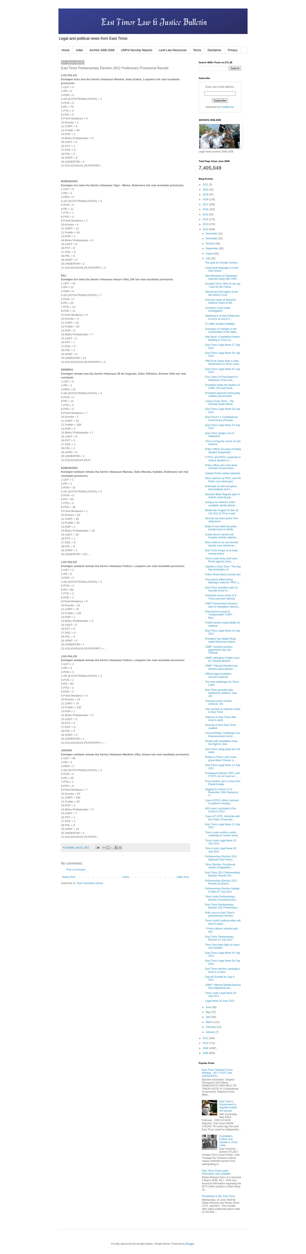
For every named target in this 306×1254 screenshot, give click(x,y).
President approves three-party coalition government (222, 395)
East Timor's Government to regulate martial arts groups (228, 1106)
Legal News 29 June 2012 (220, 1000)
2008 (206, 1053)
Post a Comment (75, 869)
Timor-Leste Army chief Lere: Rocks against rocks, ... (221, 560)
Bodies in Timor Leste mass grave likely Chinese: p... (220, 759)
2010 (206, 1043)
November (212, 238)
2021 (206, 184)
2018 (206, 199)
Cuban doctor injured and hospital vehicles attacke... (221, 536)
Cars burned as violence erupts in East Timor (222, 711)
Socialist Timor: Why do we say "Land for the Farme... (222, 285)
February (211, 1026)
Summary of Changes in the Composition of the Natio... (221, 330)
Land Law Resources (173, 50)
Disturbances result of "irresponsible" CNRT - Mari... (219, 614)
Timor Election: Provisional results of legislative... (220, 866)
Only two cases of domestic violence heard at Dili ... (220, 301)
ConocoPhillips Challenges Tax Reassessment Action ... (222, 735)
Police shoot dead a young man (223, 574)
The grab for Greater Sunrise (221, 262)
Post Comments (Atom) (89, 883)
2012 (206, 229)
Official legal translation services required (218, 675)
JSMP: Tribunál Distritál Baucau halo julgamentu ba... (223, 986)
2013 (206, 224)
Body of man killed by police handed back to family (221, 528)
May (208, 1012)
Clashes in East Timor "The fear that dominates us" (223, 568)
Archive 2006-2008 (102, 50)
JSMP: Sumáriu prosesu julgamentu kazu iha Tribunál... (218, 650)
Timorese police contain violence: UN (218, 702)
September (212, 248)
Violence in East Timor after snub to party (220, 719)
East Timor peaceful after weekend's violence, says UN (221, 693)
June (209, 1007)
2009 (206, 1048)
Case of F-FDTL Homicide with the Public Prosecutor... (222, 818)
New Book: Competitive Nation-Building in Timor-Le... (223, 338)
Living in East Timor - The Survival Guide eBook (219, 403)
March (210, 1022)
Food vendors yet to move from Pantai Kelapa (222, 783)
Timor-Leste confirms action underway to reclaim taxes (221, 834)
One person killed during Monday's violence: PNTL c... (223, 581)
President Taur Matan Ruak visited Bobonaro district (220, 640)
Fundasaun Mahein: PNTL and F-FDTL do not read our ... (222, 775)
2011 (206, 1038)
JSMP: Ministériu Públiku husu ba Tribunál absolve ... (222, 659)
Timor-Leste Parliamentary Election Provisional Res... (221, 898)
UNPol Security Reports (136, 50)
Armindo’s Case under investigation (217, 309)
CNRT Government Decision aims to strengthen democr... (222, 605)
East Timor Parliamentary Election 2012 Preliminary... (222, 906)
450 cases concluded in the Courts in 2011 (220, 810)
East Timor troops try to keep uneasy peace (221, 552)
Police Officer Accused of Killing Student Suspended (223, 451)
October (210, 243)
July (208, 258)
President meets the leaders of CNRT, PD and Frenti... (222, 386)
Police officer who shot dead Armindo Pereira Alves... (221, 467)
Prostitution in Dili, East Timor (218, 1196)
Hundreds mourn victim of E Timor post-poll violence (221, 597)
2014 (206, 219)
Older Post (183, 877)
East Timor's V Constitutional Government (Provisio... (221, 419)
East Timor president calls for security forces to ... (221, 589)
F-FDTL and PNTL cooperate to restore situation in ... (223, 459)
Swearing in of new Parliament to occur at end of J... (222, 317)
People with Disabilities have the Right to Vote (221, 743)
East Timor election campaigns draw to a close (222, 970)
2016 (206, 209)
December (212, 233)
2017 (206, 204)
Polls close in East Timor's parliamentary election (220, 914)
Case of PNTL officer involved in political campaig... (222, 802)
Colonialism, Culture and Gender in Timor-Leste (228, 1141)
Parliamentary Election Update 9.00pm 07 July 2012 (222, 890)
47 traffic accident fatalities (220, 323)
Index (79, 50)
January (210, 1032)
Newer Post (68, 877)
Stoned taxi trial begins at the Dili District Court (221, 293)
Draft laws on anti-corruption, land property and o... (221, 488)
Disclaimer (214, 50)
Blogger (190, 1243)
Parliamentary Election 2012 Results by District (221, 882)
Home (65, 50)
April (208, 1017)
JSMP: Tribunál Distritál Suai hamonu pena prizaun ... (221, 667)
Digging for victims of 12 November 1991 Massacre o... (221, 792)
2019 (206, 194)
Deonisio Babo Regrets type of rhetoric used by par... (222, 496)
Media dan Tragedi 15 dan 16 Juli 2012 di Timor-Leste (221, 512)
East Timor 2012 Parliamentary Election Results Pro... (222, 874)
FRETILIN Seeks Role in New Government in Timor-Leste (222, 362)
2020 (206, 189)
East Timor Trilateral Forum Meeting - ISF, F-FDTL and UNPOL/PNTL (217, 1073)
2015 (206, 214)
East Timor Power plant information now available (216, 1172)
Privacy (233, 50)
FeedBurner (227, 107)
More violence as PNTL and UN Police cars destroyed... (223, 480)
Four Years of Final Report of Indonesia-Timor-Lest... (221, 378)
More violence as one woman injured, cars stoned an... (221, 544)
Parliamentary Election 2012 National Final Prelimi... (221, 858)
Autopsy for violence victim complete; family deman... (221, 504)
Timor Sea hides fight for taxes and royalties (222, 946)
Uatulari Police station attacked (222, 473)
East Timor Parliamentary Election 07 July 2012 (219, 938)
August (210, 253)
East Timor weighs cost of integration (219, 435)
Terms (197, 50)
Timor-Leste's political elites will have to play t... (223, 922)
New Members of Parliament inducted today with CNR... (221, 277)
